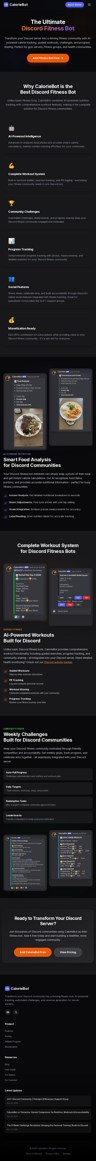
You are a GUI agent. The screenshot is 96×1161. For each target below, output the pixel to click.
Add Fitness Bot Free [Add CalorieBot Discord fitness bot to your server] (48, 58)
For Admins (10, 1075)
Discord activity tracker (58, 662)
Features (9, 1031)
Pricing (8, 1036)
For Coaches (11, 1080)
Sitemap (66, 1153)
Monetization (11, 1047)
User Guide (10, 1069)
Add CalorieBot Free (33, 952)
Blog (7, 1064)
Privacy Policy (52, 1153)
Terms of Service (34, 1153)
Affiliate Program (13, 1041)
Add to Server (75, 4)
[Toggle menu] (89, 5)
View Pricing (68, 952)
